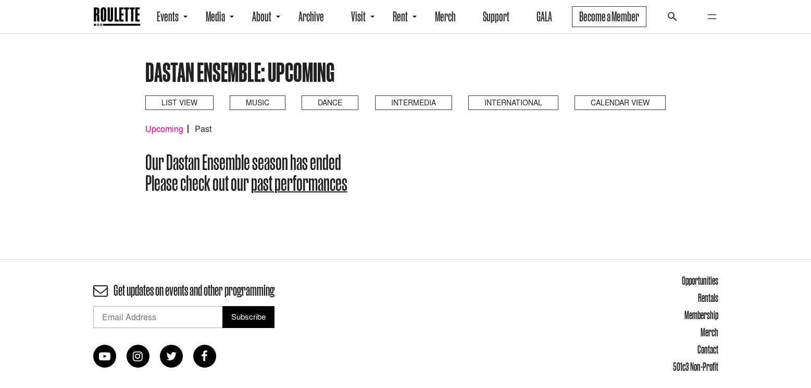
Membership (701, 315)
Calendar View (620, 102)
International (513, 102)
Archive (311, 17)
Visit (358, 17)
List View (179, 102)
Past (203, 129)
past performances (299, 183)
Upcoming (164, 129)
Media (215, 17)
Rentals (708, 298)
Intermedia (413, 102)
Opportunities (700, 280)
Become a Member (609, 17)
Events (168, 17)
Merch (445, 17)
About (261, 17)
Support (496, 17)
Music (257, 102)
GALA (544, 17)
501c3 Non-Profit (695, 366)
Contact (707, 349)
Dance (330, 102)
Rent (400, 17)
